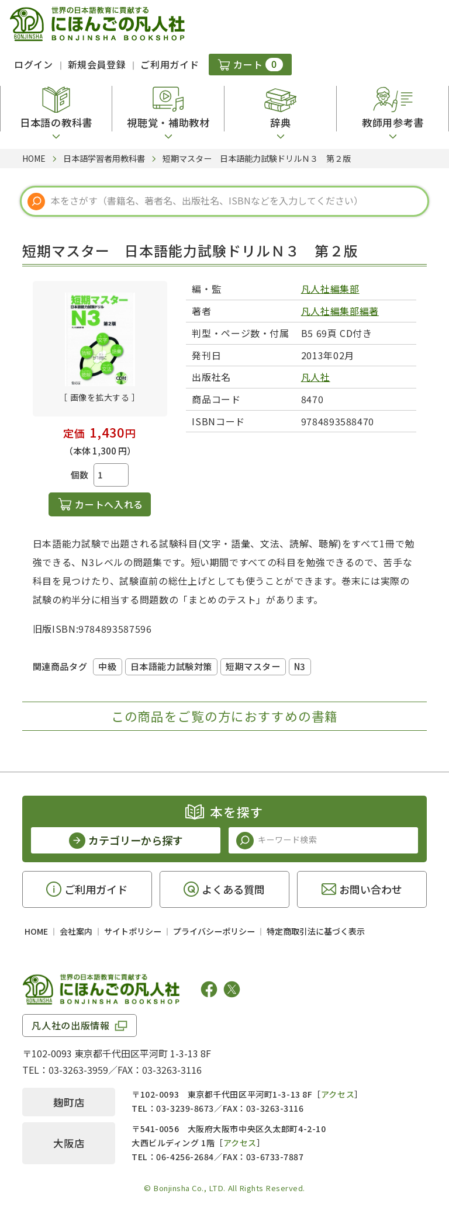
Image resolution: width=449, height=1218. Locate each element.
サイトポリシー (132, 931)
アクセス (337, 1094)
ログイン (33, 64)
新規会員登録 (97, 64)
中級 (107, 666)
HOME (36, 931)
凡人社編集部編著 (340, 311)
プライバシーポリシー (214, 931)
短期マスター (253, 666)
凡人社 (315, 377)
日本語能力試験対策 (171, 666)
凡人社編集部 (330, 289)
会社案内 (76, 931)
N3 (300, 666)
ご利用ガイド (169, 64)
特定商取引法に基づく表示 (316, 931)
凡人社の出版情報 (70, 1025)
